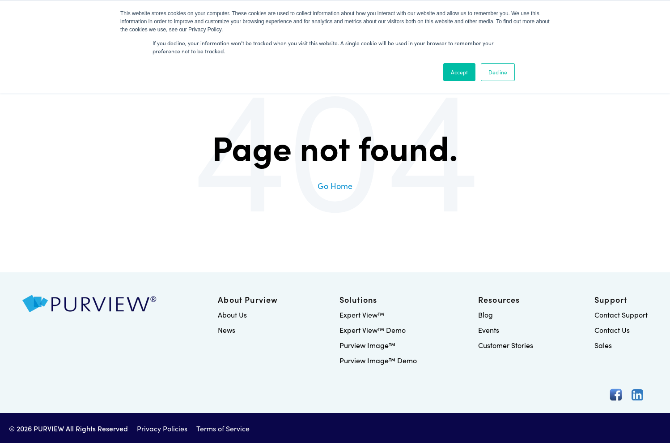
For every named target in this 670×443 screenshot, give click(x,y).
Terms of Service (223, 428)
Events (488, 330)
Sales (603, 345)
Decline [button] (497, 72)
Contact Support (621, 314)
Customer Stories (505, 345)
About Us (232, 314)
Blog (485, 314)
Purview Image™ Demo (378, 360)
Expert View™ (361, 314)
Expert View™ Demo (372, 330)
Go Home (335, 185)
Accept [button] (459, 72)
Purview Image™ (367, 345)
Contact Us (612, 330)
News (226, 330)
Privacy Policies (162, 428)
